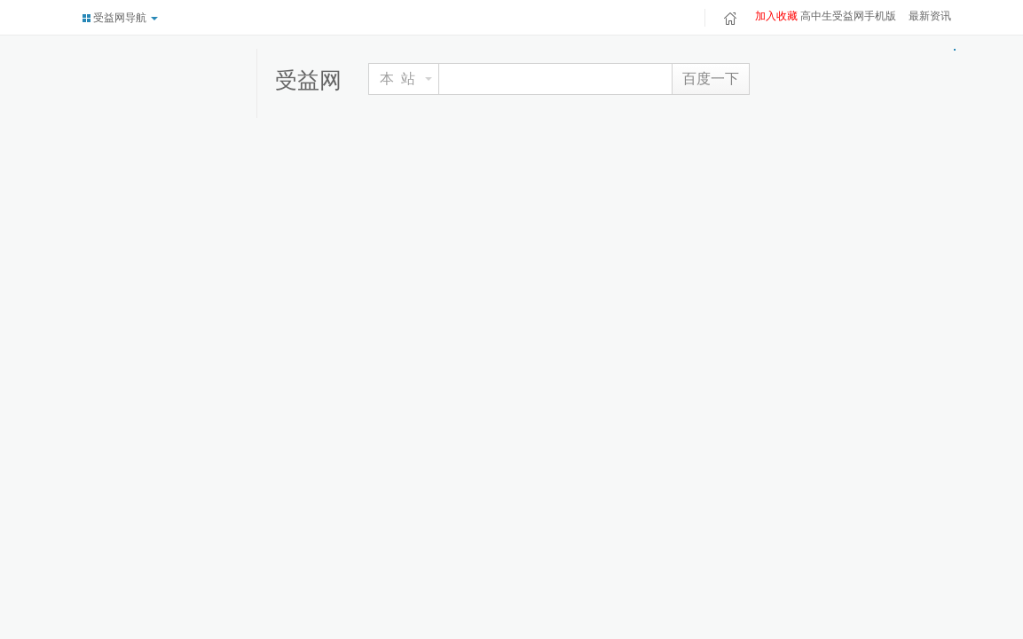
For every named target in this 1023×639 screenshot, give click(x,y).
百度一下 (710, 78)
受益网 (308, 79)
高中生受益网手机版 (848, 16)
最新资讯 (930, 16)
